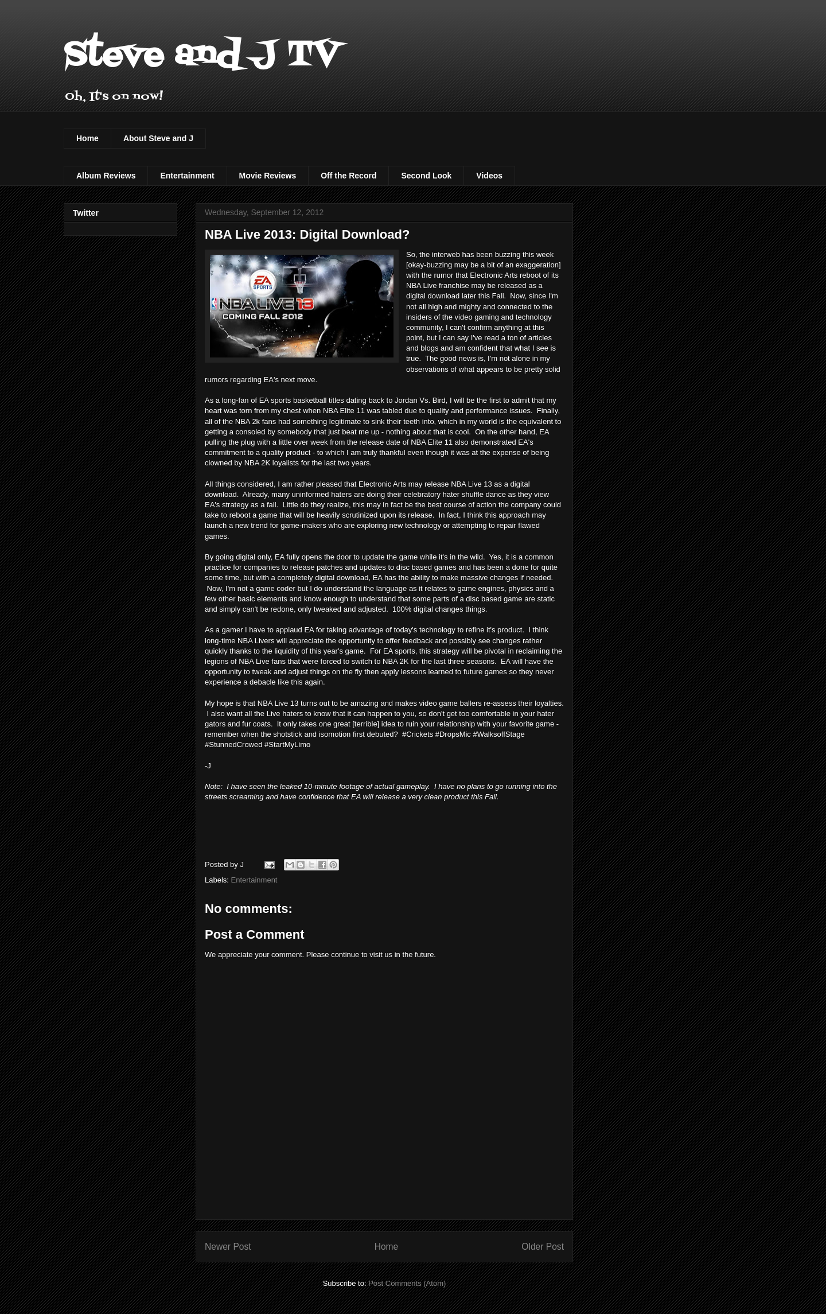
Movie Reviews (268, 175)
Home (87, 138)
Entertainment (187, 175)
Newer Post (228, 1246)
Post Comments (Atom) (407, 1283)
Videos (489, 175)
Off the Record (348, 175)
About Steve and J (158, 138)
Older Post (542, 1246)
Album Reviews (105, 175)
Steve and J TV (202, 56)
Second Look (426, 175)
